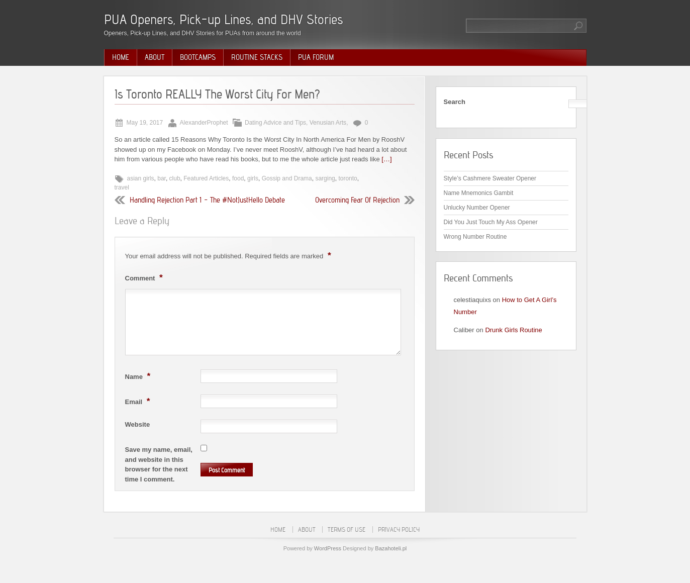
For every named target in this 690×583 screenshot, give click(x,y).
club (174, 178)
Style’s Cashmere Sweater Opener (490, 178)
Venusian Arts (328, 122)
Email (139, 401)
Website (137, 424)
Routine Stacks (256, 57)
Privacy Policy (399, 529)
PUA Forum (316, 57)
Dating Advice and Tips (275, 122)
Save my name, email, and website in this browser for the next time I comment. (158, 464)
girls (252, 178)
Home (120, 57)
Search (454, 102)
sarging (325, 178)
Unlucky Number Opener (477, 207)
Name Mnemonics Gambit (479, 193)
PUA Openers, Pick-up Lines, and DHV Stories (223, 19)
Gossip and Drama (287, 178)
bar (161, 178)
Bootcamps (198, 57)
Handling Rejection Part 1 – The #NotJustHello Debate (207, 200)
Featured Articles (206, 178)
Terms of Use (346, 529)
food (238, 178)
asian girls (140, 178)
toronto (347, 178)
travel (122, 187)
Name (139, 376)
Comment (145, 277)
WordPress (327, 548)
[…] (386, 159)
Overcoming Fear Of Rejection (357, 200)
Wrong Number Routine (475, 236)
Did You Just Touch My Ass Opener (491, 222)
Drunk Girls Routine (513, 330)
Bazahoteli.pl (391, 548)
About (154, 57)
